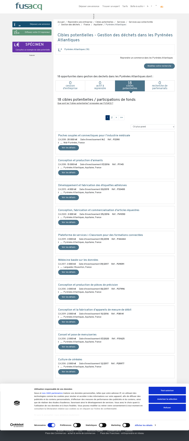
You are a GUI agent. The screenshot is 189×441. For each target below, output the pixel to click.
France (86, 24)
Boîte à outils (136, 6)
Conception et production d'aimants (80, 160)
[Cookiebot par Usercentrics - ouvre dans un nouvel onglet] (16, 436)
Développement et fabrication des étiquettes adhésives (92, 185)
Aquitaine (98, 24)
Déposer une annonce (89, 6)
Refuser (167, 418)
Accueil (61, 22)
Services (120, 22)
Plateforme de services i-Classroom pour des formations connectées (100, 235)
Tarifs (125, 6)
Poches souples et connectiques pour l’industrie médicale (94, 135)
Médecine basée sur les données (78, 260)
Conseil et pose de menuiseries (77, 334)
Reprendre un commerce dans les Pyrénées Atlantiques (146, 58)
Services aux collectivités (140, 22)
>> (121, 117)
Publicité (94, 16)
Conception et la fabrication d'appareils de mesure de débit (94, 310)
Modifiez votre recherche (159, 66)
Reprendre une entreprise (80, 22)
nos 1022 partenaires (52, 404)
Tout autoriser (167, 401)
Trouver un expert (111, 6)
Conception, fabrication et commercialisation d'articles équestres (98, 210)
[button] (162, 7)
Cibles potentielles (104, 22)
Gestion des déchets (70, 24)
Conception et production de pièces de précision (88, 285)
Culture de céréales (70, 359)
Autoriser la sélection (167, 410)
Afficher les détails (143, 436)
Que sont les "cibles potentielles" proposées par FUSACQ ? (85, 103)
